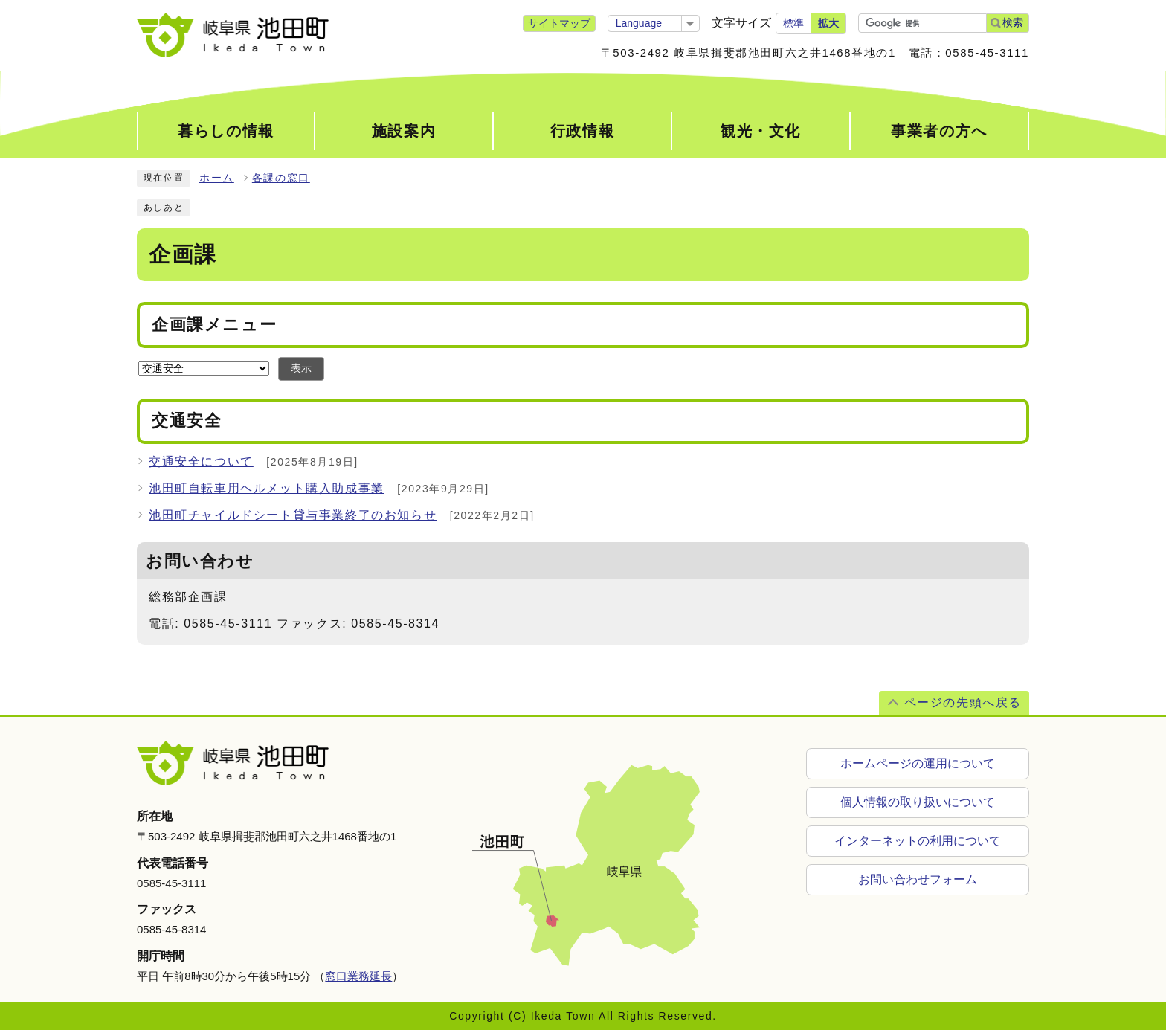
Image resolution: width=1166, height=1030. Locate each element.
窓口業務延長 (358, 976)
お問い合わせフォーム (917, 879)
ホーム (216, 178)
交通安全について (201, 461)
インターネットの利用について (917, 840)
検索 (1012, 22)
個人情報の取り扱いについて (917, 802)
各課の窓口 (281, 178)
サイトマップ (559, 23)
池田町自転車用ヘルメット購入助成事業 (266, 488)
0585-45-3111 (171, 883)
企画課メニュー (214, 324)
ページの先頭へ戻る (963, 702)
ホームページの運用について (917, 763)
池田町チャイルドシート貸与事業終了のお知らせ (293, 515)
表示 (301, 368)
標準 (793, 23)
